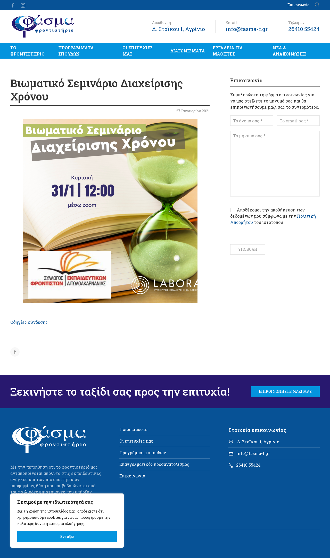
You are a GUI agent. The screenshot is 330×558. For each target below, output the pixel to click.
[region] (67, 520)
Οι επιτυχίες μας (137, 51)
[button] (317, 5)
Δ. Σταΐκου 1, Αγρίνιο (178, 29)
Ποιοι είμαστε (133, 429)
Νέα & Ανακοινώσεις (290, 51)
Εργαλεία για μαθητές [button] (228, 51)
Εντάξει (67, 536)
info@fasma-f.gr (247, 29)
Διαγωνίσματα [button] (187, 50)
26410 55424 (304, 29)
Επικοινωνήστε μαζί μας (285, 391)
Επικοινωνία (298, 4)
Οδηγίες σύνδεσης (29, 322)
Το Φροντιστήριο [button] (27, 51)
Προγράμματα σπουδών (76, 51)
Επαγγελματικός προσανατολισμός (154, 464)
